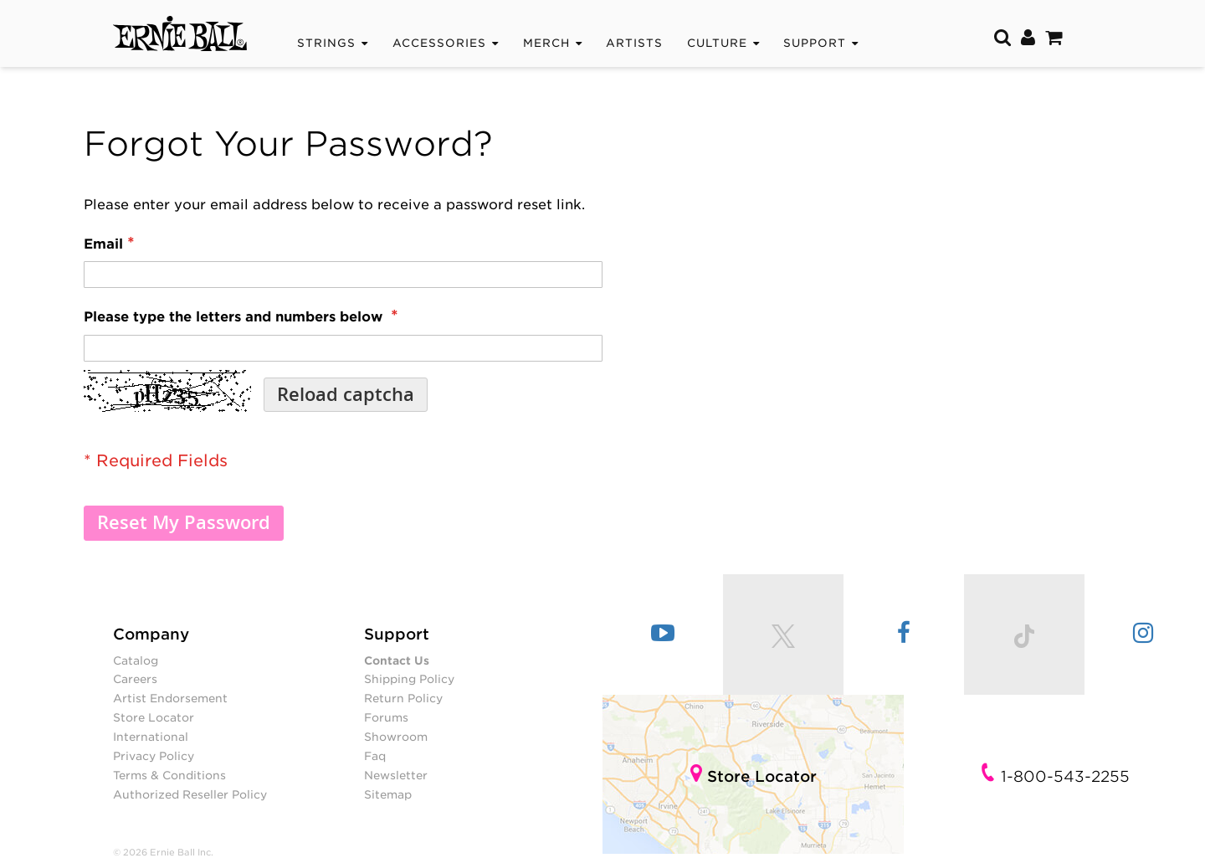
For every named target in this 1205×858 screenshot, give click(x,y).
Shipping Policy (409, 679)
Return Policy (403, 698)
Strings (326, 43)
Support (814, 43)
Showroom (396, 736)
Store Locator (153, 717)
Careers (135, 679)
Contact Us (396, 660)
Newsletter (396, 775)
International (150, 736)
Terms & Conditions (169, 775)
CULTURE (717, 43)
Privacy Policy (153, 756)
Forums (386, 717)
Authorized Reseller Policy (190, 794)
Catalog (135, 660)
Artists (634, 43)
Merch (546, 43)
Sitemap (388, 794)
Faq (375, 756)
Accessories (439, 43)
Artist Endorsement (170, 698)
